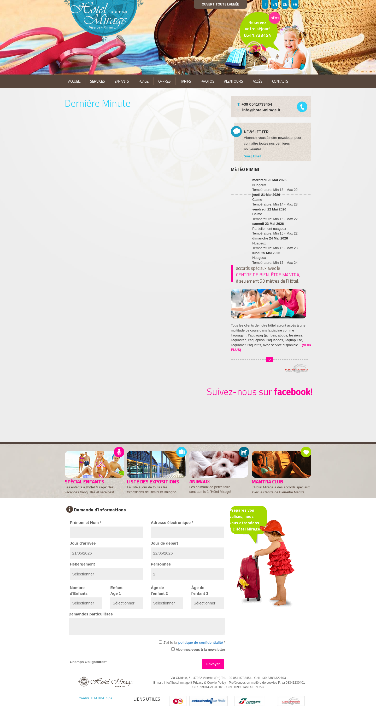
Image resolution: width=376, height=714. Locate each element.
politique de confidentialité (200, 642)
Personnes (161, 564)
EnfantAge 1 (116, 590)
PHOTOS (207, 81)
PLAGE (144, 81)
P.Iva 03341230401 (291, 682)
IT (265, 4)
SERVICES (97, 81)
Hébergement (82, 564)
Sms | (248, 156)
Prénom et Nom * (86, 522)
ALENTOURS (233, 81)
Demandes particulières (91, 614)
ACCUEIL (74, 81)
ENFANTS (122, 81)
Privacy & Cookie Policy (209, 682)
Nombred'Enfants (79, 590)
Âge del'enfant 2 (159, 590)
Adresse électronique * (172, 522)
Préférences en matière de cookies (253, 682)
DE (285, 4)
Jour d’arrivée (83, 543)
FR (295, 4)
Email (257, 156)
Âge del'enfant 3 (199, 590)
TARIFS (185, 81)
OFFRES (164, 81)
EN (274, 4)
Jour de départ (164, 543)
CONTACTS (280, 81)
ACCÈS (257, 81)
